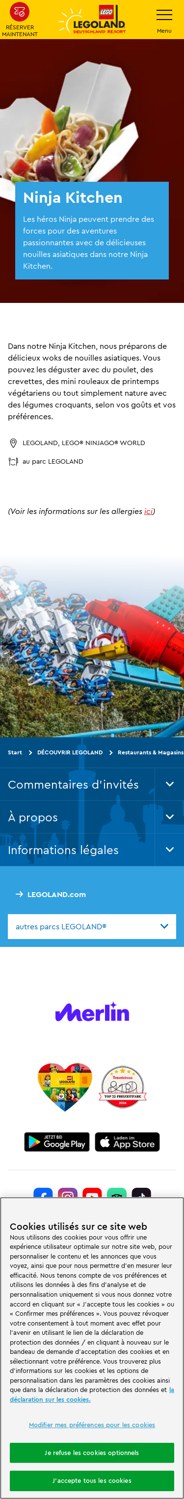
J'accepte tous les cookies (92, 1480)
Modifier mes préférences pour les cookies (92, 1425)
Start (15, 752)
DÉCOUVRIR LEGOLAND (70, 752)
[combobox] (92, 926)
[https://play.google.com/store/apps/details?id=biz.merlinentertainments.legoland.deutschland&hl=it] (57, 1142)
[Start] (65, 1087)
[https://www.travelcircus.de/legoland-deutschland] (122, 1087)
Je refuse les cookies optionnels (92, 1452)
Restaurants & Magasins (151, 752)
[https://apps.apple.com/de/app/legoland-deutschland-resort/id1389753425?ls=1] (127, 1142)
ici (148, 511)
